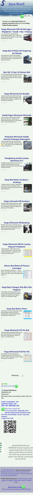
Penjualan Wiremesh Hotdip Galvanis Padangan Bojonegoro (16, 137)
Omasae (25, 478)
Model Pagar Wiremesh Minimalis (16, 115)
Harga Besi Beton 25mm (17, 308)
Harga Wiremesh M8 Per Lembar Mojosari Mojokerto (17, 245)
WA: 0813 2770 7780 (9, 386)
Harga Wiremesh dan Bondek (16, 93)
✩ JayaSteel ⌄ (5, 15)
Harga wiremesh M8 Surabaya (17, 201)
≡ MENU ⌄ (15, 15)
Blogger (10, 480)
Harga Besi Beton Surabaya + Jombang (17, 180)
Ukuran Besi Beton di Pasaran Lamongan (16, 266)
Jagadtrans (4, 480)
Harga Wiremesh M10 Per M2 (16, 351)
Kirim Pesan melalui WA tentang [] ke (16, 413)
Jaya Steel (16, 4)
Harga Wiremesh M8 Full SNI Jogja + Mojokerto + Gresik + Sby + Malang (16, 30)
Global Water (17, 480)
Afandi (20, 478)
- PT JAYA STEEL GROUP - (8, 470)
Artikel (24, 480)
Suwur (30, 478)
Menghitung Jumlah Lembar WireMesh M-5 (17, 159)
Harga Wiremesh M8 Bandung (17, 222)
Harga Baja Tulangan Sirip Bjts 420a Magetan (17, 288)
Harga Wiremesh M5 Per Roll (16, 330)
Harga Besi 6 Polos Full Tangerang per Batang (17, 52)
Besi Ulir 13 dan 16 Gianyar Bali (16, 72)
